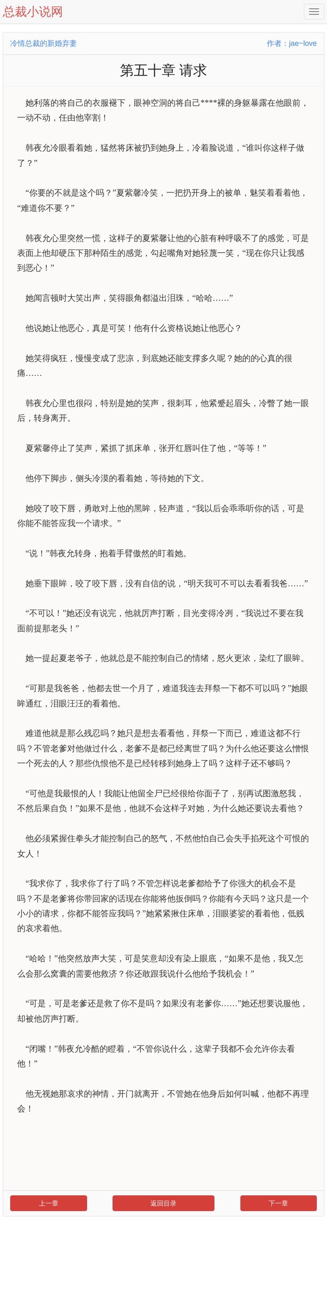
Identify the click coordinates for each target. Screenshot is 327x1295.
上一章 (48, 1203)
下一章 (278, 1203)
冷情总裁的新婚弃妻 (43, 43)
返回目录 (163, 1203)
